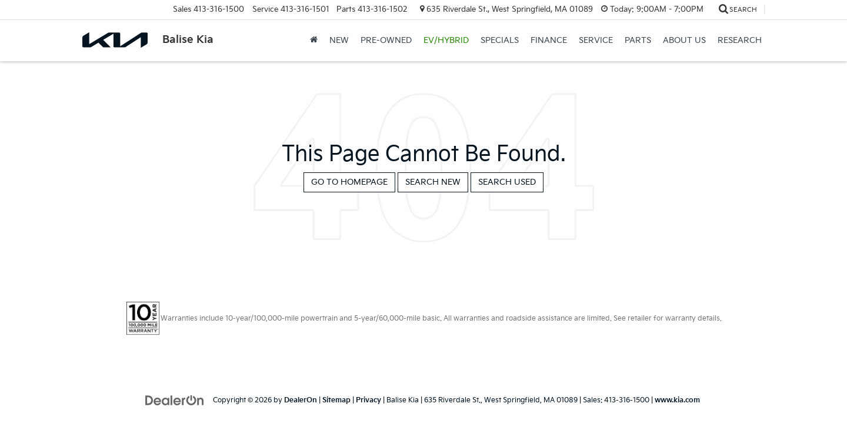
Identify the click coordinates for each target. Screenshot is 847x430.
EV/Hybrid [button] (446, 40)
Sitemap (336, 400)
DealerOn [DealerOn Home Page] (300, 400)
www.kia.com (677, 400)
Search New (433, 182)
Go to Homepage (349, 182)
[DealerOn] (175, 400)
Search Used (507, 182)
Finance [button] (549, 40)
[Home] (314, 40)
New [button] (339, 40)
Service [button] (596, 40)
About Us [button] (684, 40)
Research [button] (740, 40)
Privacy (368, 400)
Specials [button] (500, 40)
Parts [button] (638, 40)
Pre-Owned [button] (386, 40)
